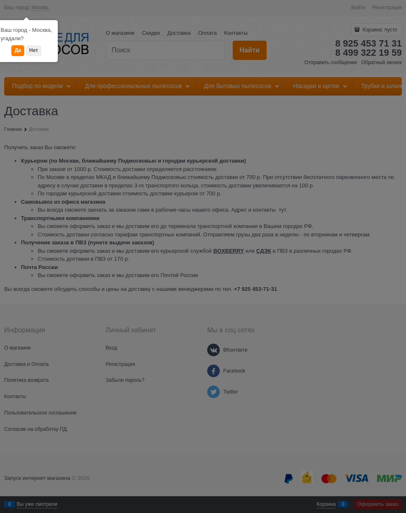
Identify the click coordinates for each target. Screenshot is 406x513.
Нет (33, 50)
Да (18, 50)
